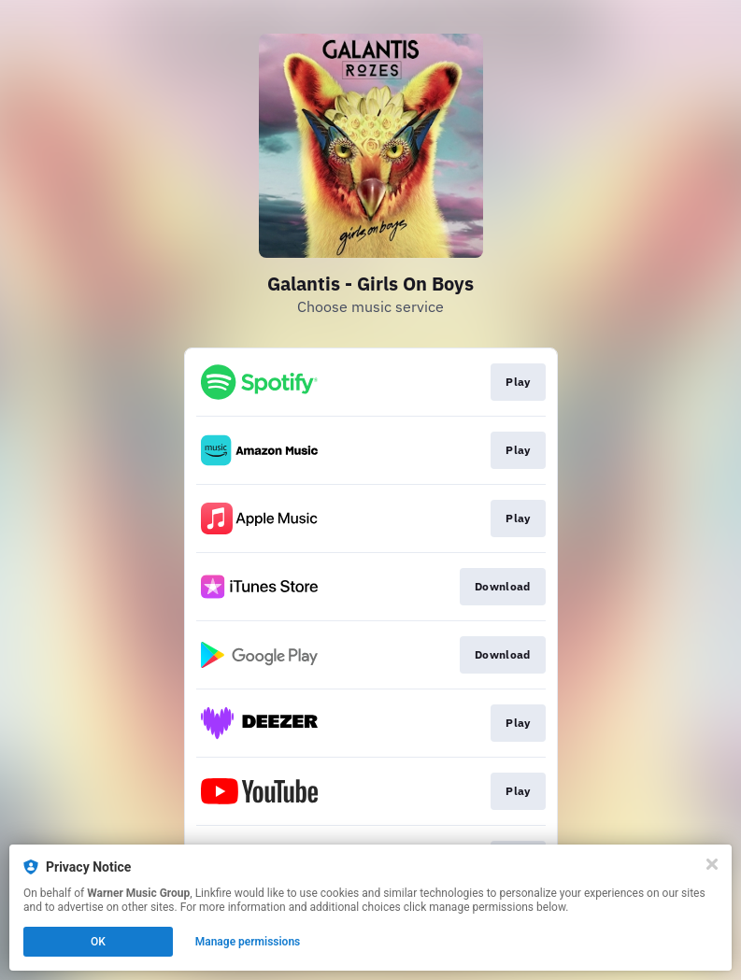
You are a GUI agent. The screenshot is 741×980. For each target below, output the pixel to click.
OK (98, 941)
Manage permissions (248, 941)
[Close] (712, 864)
